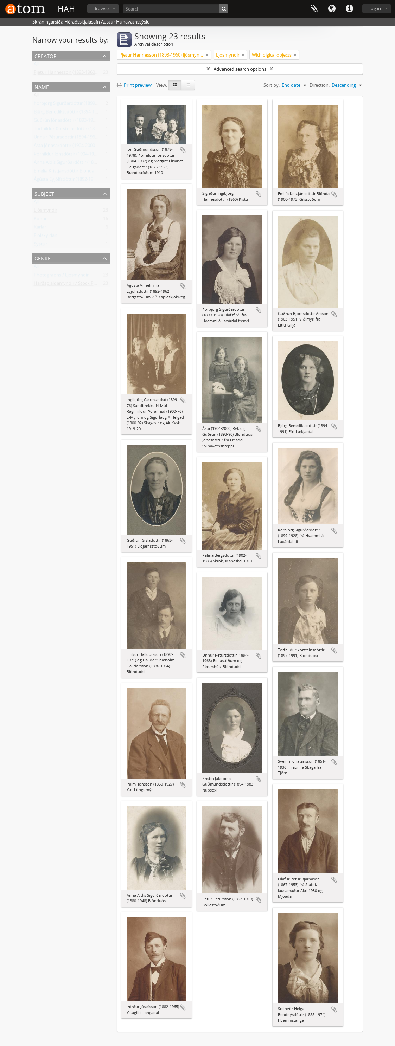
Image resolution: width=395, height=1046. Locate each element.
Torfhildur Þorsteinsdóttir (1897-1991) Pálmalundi (85, 130)
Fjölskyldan (45, 237)
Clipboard (314, 9)
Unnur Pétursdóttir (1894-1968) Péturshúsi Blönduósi (89, 138)
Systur (40, 245)
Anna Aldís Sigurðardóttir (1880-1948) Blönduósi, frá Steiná (94, 164)
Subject (44, 193)
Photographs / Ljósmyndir (61, 276)
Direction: (320, 85)
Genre (42, 258)
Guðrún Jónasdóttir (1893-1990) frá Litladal (78, 121)
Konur (40, 220)
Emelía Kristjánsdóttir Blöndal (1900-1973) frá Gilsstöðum (93, 172)
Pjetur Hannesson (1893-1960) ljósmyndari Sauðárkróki (91, 74)
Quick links (349, 9)
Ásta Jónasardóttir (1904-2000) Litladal (73, 147)
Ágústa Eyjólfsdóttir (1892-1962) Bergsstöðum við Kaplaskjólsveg (101, 180)
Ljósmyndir (45, 211)
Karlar (40, 228)
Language (331, 9)
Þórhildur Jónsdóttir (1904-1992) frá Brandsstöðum (86, 155)
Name (41, 86)
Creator (45, 55)
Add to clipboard (182, 150)
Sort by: (271, 85)
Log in (374, 8)
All (36, 65)
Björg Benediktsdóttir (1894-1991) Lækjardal (79, 113)
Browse (101, 8)
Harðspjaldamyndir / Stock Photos (70, 285)
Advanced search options (240, 69)
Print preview (134, 85)
